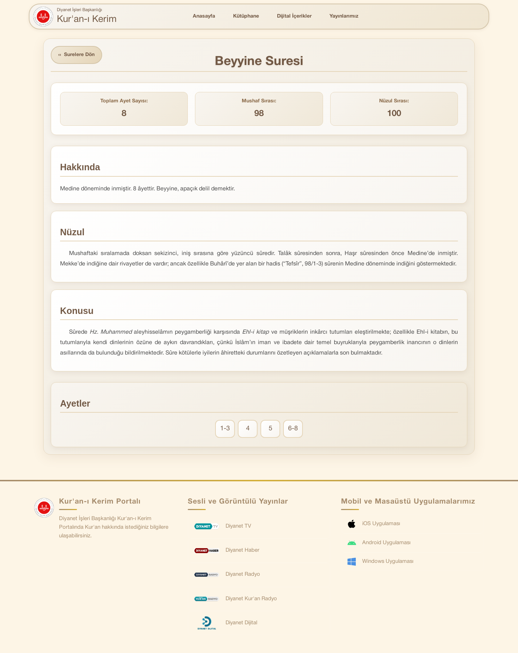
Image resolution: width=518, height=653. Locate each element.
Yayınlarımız (344, 16)
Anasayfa (204, 16)
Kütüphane (246, 16)
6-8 (293, 429)
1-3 (225, 429)
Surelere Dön (77, 55)
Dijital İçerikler (294, 16)
